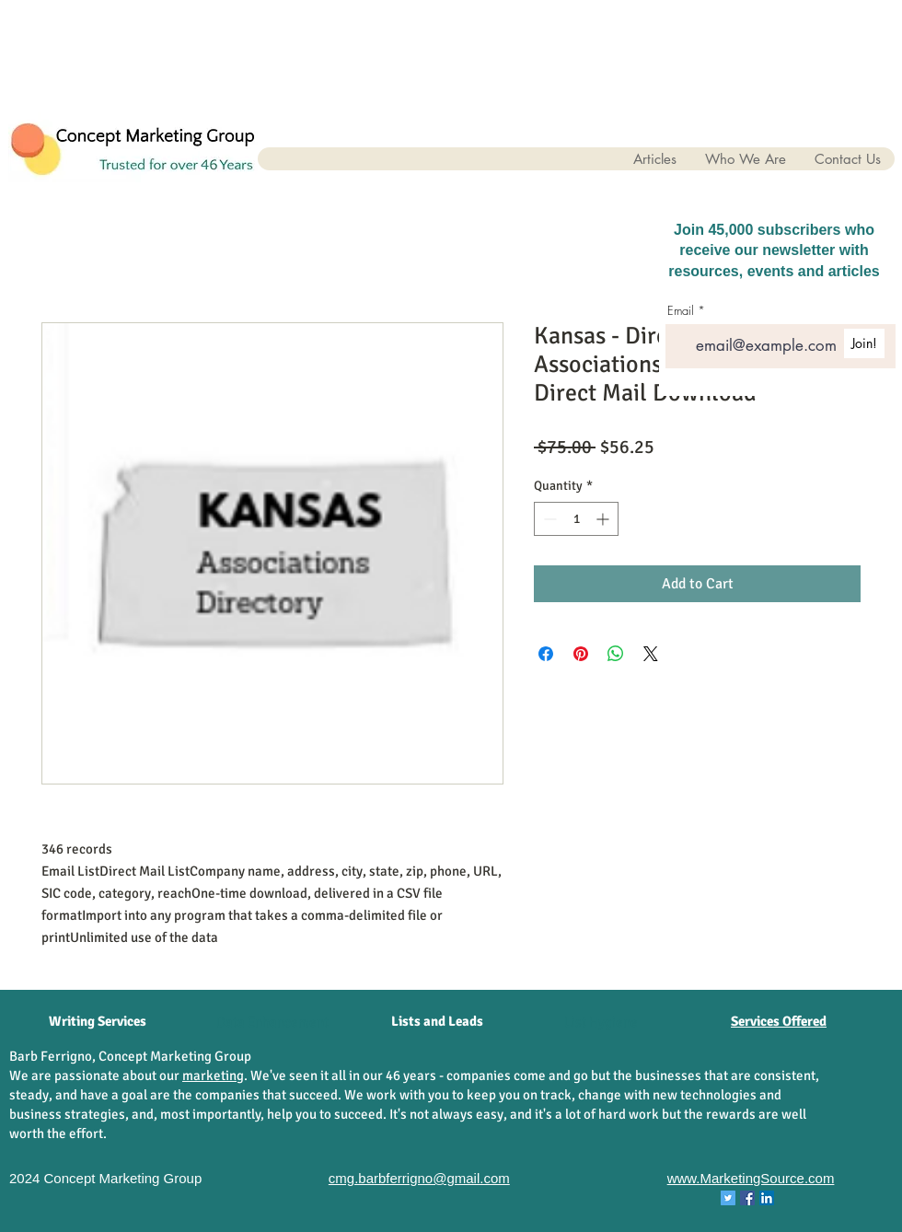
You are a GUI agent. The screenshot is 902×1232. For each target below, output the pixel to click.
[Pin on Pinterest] (581, 654)
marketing (213, 1075)
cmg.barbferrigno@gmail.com (419, 1178)
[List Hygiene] (601, 1022)
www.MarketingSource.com (751, 1178)
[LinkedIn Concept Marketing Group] (766, 1198)
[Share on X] (651, 654)
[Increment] (604, 519)
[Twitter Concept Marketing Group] (728, 1198)
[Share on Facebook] (546, 654)
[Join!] (864, 343)
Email (680, 311)
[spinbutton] (576, 519)
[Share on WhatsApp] (616, 654)
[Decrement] (548, 519)
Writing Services (97, 1021)
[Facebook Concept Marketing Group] (747, 1198)
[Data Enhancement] (272, 1022)
